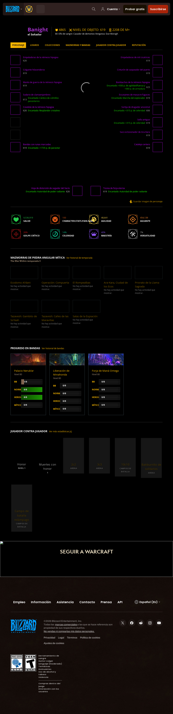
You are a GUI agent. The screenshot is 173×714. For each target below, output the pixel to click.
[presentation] (13, 9)
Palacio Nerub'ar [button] (24, 370)
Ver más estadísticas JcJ (60, 431)
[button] (119, 30)
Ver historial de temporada (79, 257)
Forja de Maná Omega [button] (105, 370)
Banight (38, 29)
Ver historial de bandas (53, 348)
